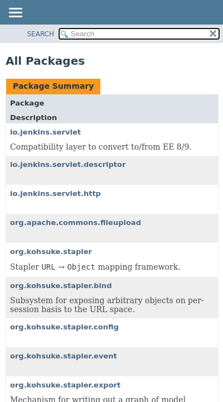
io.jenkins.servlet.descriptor (67, 164)
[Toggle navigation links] (15, 13)
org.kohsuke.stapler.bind (61, 285)
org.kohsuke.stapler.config (64, 327)
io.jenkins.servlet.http (55, 193)
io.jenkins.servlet (45, 132)
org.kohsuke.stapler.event (63, 356)
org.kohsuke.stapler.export (65, 385)
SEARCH (41, 34)
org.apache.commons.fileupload (75, 222)
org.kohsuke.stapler (51, 251)
